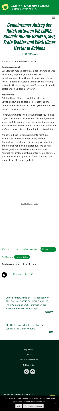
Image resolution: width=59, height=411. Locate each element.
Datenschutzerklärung (29, 359)
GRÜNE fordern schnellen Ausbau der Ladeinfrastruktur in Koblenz (29, 328)
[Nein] (55, 403)
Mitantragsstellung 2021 (23, 274)
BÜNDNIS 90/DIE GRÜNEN (24, 9)
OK (18, 406)
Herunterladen (48, 249)
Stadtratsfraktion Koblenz (30, 5)
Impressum (28, 349)
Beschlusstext (7, 257)
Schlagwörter (28, 365)
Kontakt (29, 354)
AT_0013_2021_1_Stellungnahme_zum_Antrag (20, 249)
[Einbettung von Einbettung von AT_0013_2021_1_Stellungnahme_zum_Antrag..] (29, 204)
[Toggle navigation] (53, 17)
